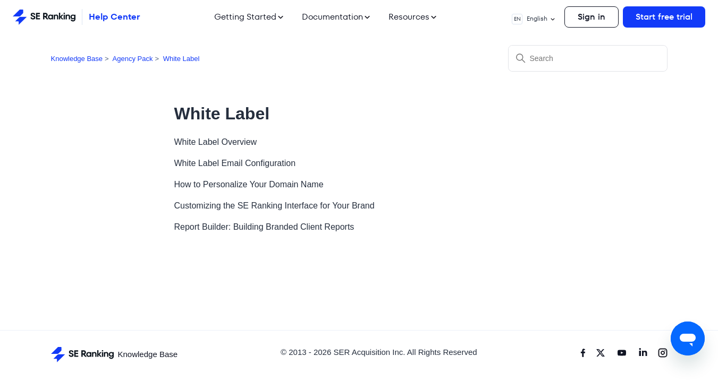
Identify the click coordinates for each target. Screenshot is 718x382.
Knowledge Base (77, 59)
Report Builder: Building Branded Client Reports (264, 226)
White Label (181, 59)
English (534, 19)
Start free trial (664, 17)
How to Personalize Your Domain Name (249, 184)
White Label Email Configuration (235, 163)
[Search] (588, 58)
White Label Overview (215, 141)
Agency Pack (133, 59)
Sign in (591, 17)
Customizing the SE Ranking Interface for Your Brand (274, 205)
